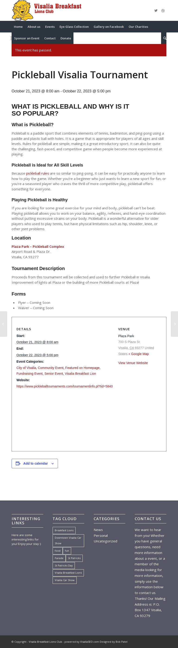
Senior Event (53, 373)
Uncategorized (105, 541)
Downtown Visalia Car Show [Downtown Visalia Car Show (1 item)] (68, 540)
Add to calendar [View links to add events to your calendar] (35, 463)
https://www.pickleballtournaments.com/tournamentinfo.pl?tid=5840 (64, 386)
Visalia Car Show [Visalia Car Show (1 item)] (65, 580)
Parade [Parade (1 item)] (59, 558)
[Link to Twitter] (156, 10)
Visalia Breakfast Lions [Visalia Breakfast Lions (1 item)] (68, 572)
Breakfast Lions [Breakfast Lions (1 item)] (64, 530)
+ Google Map (138, 354)
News (98, 529)
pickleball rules (37, 173)
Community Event (50, 368)
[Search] (163, 38)
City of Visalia (26, 368)
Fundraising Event (29, 373)
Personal (101, 535)
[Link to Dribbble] (162, 10)
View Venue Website (133, 363)
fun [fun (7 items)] (67, 550)
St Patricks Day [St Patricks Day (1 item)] (64, 565)
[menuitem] (18, 26)
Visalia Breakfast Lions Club (45, 641)
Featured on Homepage (82, 368)
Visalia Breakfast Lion (80, 373)
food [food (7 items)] (57, 550)
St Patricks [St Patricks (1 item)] (74, 558)
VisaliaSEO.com (89, 641)
